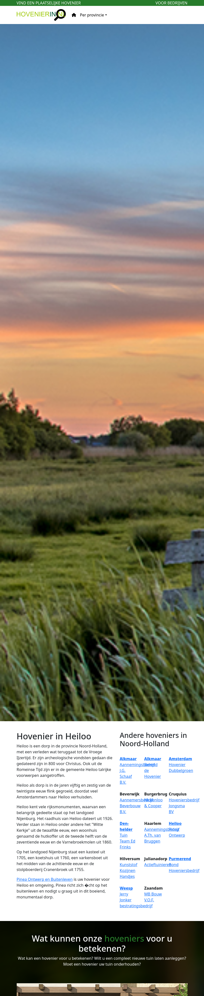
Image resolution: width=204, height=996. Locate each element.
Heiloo (175, 823)
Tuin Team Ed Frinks (128, 841)
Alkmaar (128, 758)
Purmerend (180, 858)
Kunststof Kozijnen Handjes (128, 870)
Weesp (126, 888)
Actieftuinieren (157, 864)
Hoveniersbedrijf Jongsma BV (184, 805)
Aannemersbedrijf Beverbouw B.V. (136, 805)
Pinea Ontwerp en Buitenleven (45, 879)
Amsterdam (180, 758)
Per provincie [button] (92, 15)
